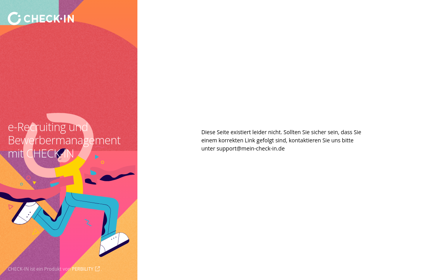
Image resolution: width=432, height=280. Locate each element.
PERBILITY (82, 269)
